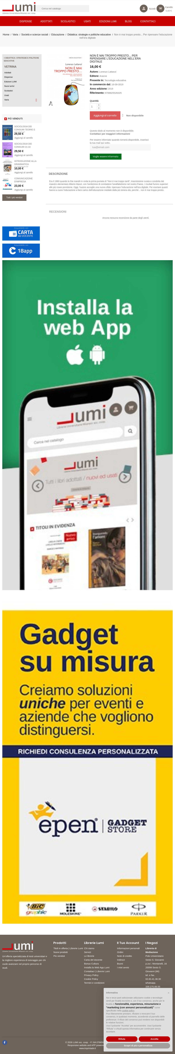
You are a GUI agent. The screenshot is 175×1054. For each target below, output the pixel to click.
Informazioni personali (128, 948)
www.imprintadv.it (87, 1048)
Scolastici (68, 21)
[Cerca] (66, 8)
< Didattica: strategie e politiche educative (21, 59)
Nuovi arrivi (9, 86)
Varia (6, 100)
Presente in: (97, 80)
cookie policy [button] (128, 1010)
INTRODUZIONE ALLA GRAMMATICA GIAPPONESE (25, 164)
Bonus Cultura (91, 963)
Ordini (120, 952)
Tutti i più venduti (14, 197)
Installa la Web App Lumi (96, 967)
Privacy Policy (91, 975)
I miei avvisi (123, 967)
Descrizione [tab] (58, 173)
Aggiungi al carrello (23, 138)
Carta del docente (93, 959)
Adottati (46, 21)
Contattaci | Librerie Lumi (97, 971)
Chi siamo (89, 948)
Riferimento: (97, 93)
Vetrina (10, 66)
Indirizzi (121, 959)
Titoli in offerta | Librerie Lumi (68, 948)
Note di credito (124, 956)
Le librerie (89, 956)
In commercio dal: (100, 84)
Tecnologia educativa (115, 80)
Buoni (120, 963)
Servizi (87, 952)
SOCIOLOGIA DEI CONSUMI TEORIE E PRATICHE (24, 129)
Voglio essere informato (105, 156)
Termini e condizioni (94, 982)
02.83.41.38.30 (153, 979)
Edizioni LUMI (108, 21)
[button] (168, 992)
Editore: (94, 76)
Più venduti (59, 956)
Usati (87, 21)
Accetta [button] (154, 1039)
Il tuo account (128, 943)
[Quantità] (93, 106)
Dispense (26, 21)
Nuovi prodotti (60, 952)
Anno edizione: (98, 88)
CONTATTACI (147, 21)
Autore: (94, 71)
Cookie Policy (91, 979)
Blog (128, 21)
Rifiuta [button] (121, 1039)
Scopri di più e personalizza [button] (138, 1045)
